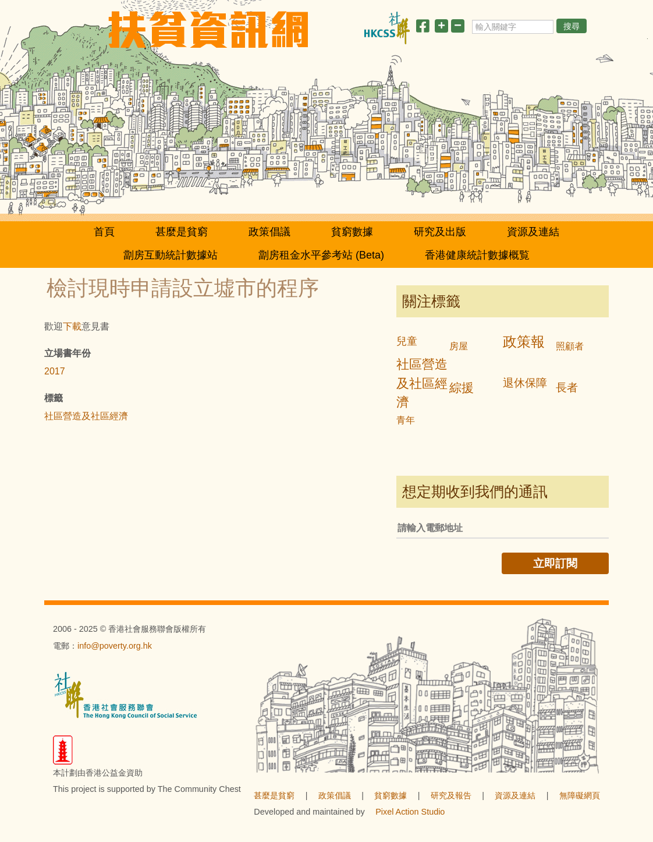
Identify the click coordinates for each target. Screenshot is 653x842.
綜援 (461, 387)
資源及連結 (533, 232)
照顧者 (570, 346)
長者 (567, 387)
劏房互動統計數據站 (170, 255)
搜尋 (571, 26)
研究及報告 (451, 795)
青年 (405, 420)
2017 (54, 371)
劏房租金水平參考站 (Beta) (321, 255)
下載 (72, 326)
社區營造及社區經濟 (86, 416)
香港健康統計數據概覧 (477, 255)
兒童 (406, 341)
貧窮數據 (352, 232)
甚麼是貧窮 (181, 232)
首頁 (104, 232)
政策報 (524, 341)
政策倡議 (269, 232)
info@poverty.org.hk (114, 645)
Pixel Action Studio (410, 811)
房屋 (458, 346)
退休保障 (525, 383)
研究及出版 (440, 232)
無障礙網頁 (579, 795)
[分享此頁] (422, 28)
